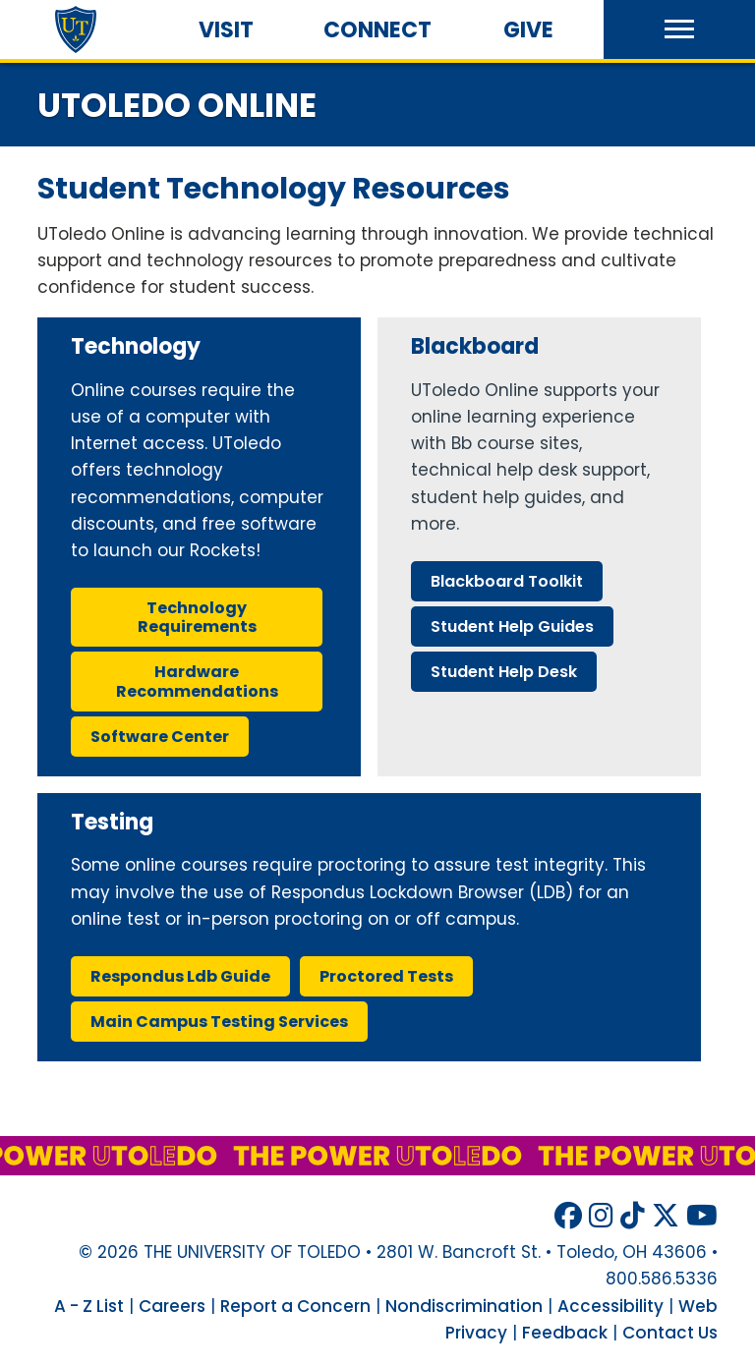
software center (159, 736)
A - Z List (89, 1306)
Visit (226, 30)
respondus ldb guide (180, 976)
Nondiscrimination (464, 1306)
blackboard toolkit (507, 581)
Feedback (565, 1332)
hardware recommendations (197, 681)
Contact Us (670, 1332)
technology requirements (197, 617)
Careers (172, 1306)
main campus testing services (219, 1021)
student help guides (512, 626)
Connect (377, 30)
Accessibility (610, 1306)
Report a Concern (295, 1306)
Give (528, 30)
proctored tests (386, 976)
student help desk (504, 671)
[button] (679, 29)
